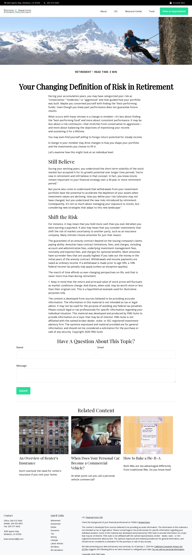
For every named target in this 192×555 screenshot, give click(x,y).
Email (100, 347)
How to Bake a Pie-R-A (142, 458)
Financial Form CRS (94, 517)
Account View (177, 3)
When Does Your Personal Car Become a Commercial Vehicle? (95, 463)
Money (54, 537)
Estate (53, 527)
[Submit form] (23, 390)
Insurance (55, 530)
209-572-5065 (51, 3)
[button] (103, 11)
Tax (52, 533)
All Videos (55, 546)
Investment (56, 523)
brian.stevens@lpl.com (13, 539)
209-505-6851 (17, 523)
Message (21, 365)
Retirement (55, 520)
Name (19, 347)
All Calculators (57, 550)
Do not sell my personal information (168, 549)
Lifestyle (54, 540)
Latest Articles (57, 543)
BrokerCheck (144, 522)
